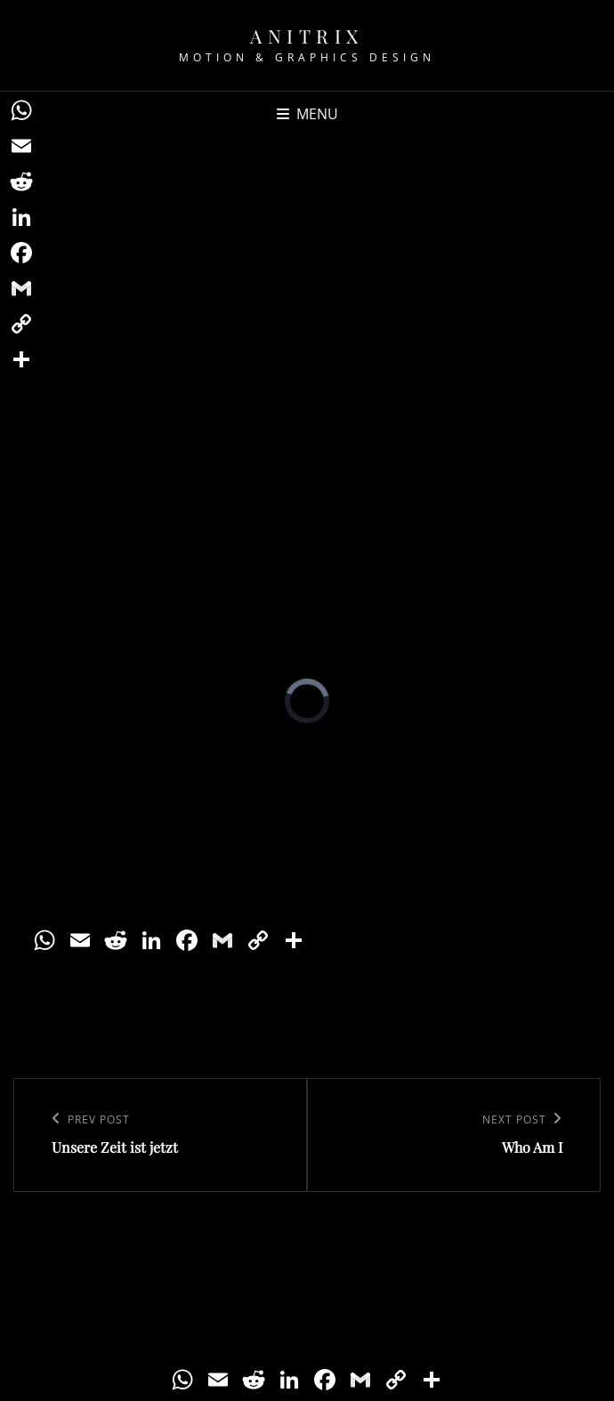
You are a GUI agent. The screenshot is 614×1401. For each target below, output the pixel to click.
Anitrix (307, 35)
